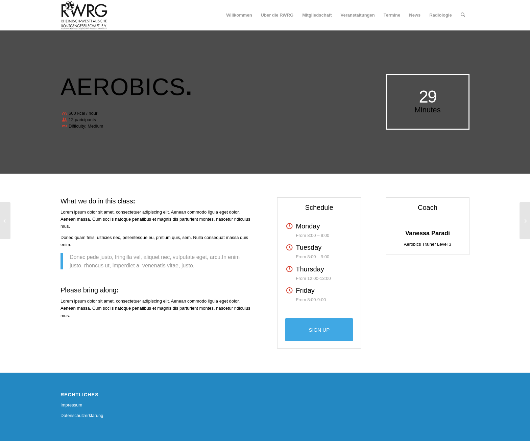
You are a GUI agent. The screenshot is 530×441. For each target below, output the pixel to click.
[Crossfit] (525, 220)
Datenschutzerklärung (82, 415)
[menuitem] (239, 15)
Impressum (71, 404)
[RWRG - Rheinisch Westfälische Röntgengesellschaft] (84, 15)
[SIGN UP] (319, 329)
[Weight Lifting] (5, 220)
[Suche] (462, 15)
